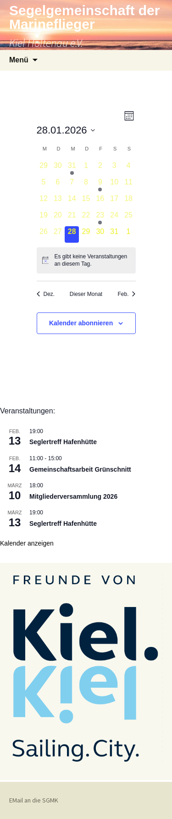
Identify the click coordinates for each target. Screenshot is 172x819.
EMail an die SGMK (33, 800)
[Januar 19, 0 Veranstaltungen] (44, 218)
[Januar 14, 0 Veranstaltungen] (72, 201)
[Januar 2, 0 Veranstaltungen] (100, 168)
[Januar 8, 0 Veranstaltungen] (86, 185)
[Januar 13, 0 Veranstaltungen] (57, 201)
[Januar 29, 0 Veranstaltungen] (86, 234)
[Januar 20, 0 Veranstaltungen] (57, 218)
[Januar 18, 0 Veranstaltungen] (129, 201)
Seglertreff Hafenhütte (63, 442)
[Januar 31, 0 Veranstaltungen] (114, 234)
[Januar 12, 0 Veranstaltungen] (44, 201)
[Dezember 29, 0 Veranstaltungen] (44, 168)
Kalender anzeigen (27, 543)
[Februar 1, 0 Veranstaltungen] (129, 234)
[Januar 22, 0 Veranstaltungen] (86, 218)
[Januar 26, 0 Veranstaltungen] (44, 234)
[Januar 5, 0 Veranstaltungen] (44, 185)
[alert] (86, 260)
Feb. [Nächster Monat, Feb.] (126, 294)
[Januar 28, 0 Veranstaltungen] (72, 234)
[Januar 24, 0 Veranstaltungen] (114, 218)
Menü (18, 60)
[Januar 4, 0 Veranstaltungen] (129, 168)
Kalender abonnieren (81, 323)
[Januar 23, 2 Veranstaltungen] (100, 218)
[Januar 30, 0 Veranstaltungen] (100, 234)
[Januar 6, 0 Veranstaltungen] (57, 185)
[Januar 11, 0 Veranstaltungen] (129, 185)
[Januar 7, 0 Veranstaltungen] (72, 185)
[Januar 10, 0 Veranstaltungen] (114, 185)
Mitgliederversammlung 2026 (73, 496)
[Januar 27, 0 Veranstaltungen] (57, 234)
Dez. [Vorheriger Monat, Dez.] (46, 294)
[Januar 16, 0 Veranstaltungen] (100, 201)
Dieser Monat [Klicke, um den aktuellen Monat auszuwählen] (86, 294)
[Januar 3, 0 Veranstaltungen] (114, 168)
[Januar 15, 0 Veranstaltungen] (86, 201)
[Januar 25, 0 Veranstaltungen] (129, 218)
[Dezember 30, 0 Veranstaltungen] (57, 168)
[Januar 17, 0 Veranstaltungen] (114, 201)
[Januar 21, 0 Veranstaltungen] (72, 218)
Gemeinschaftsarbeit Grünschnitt (80, 469)
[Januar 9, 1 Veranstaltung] (100, 185)
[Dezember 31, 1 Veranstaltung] (72, 168)
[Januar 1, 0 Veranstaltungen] (86, 168)
